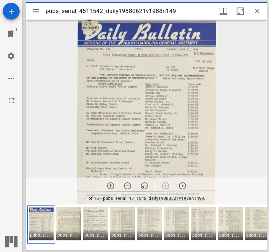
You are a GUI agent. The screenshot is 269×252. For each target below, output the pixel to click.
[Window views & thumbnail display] (223, 11)
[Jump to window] (11, 33)
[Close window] (257, 11)
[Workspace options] (11, 78)
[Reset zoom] (144, 185)
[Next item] (182, 185)
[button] (41, 224)
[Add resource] (11, 11)
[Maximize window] (240, 11)
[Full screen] (11, 100)
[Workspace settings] (11, 56)
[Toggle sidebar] (35, 11)
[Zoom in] (110, 185)
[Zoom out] (127, 185)
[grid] (146, 227)
